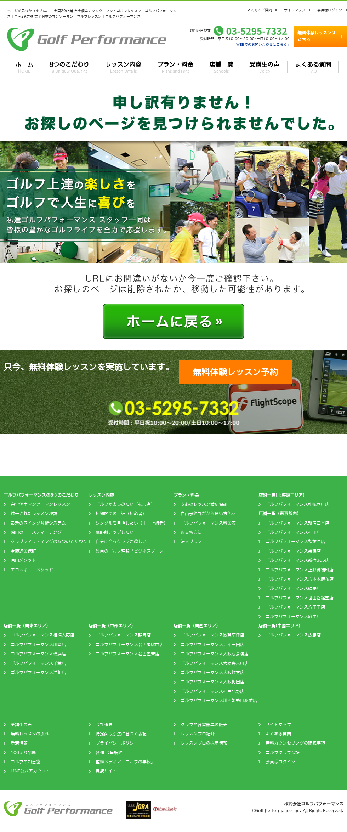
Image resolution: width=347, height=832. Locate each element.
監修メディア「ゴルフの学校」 (125, 762)
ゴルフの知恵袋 (25, 762)
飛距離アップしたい (115, 532)
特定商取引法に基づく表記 (121, 734)
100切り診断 (23, 753)
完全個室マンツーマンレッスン (40, 504)
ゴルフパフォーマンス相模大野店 (42, 635)
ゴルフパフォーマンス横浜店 (38, 654)
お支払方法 (191, 532)
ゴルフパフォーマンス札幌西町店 (297, 504)
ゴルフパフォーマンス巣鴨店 (293, 551)
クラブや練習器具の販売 (204, 725)
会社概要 (104, 725)
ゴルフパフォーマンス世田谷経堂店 (300, 598)
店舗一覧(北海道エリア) (281, 495)
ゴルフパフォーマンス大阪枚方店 (212, 672)
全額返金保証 (23, 551)
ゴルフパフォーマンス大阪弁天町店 (215, 663)
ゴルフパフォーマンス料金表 (208, 523)
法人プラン (191, 541)
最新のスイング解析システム (38, 523)
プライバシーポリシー (117, 743)
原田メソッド (23, 560)
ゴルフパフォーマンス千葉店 (38, 663)
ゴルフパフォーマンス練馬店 (293, 588)
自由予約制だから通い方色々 (208, 513)
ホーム (24, 67)
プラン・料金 (175, 67)
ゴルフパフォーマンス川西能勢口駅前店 (219, 700)
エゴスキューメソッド (32, 570)
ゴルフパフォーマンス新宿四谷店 (297, 523)
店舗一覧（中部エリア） (112, 626)
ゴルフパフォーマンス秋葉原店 (295, 541)
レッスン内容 (123, 67)
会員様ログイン (329, 10)
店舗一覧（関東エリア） (27, 626)
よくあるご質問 (259, 10)
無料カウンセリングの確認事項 (295, 743)
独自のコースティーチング (36, 532)
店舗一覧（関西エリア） (197, 626)
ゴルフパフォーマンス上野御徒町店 (300, 570)
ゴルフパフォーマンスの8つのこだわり (41, 495)
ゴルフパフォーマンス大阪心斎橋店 (215, 654)
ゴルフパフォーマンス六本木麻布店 (300, 579)
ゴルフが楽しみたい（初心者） (125, 504)
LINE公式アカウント (30, 771)
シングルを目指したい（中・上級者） (132, 523)
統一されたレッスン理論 (34, 513)
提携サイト (106, 771)
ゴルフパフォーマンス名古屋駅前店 (130, 645)
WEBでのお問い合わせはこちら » (263, 44)
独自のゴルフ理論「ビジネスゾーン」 (132, 551)
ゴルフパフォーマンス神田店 (293, 532)
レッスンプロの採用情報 (204, 743)
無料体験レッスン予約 (235, 372)
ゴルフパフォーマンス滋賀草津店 (212, 635)
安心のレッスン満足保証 (204, 504)
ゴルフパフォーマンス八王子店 (295, 607)
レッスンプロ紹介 (198, 734)
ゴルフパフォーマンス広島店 (293, 635)
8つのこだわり (69, 67)
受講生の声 (264, 67)
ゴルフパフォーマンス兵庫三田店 (212, 645)
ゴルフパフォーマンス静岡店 (123, 635)
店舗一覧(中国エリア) (279, 626)
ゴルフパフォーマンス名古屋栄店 (127, 654)
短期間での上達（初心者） (121, 513)
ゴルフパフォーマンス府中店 (293, 617)
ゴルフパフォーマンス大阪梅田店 (212, 682)
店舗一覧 (221, 67)
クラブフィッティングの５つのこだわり (49, 541)
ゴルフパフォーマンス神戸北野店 (212, 691)
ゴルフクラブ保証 (283, 753)
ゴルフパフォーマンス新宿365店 (297, 560)
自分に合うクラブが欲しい (121, 541)
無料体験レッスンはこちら (316, 36)
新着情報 (19, 743)
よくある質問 (313, 67)
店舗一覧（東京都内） (279, 513)
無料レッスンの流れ (30, 734)
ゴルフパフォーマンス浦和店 (38, 672)
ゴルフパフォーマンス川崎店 (38, 645)
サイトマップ (294, 10)
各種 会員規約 (109, 753)
